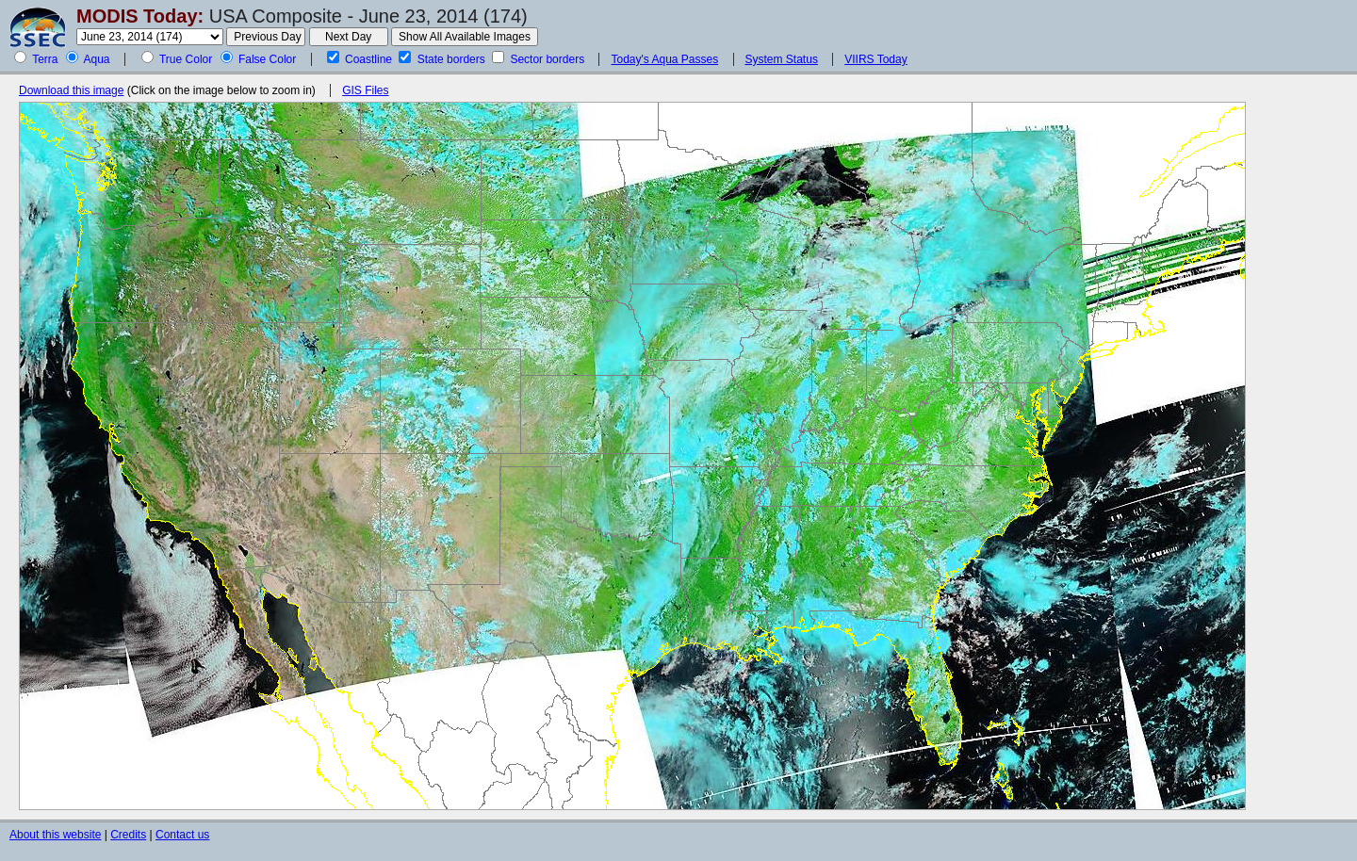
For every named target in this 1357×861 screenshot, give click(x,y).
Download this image (71, 90)
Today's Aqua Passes (664, 59)
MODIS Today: (140, 16)
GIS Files (365, 90)
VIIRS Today (875, 59)
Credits (128, 834)
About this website (55, 834)
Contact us (182, 834)
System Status (781, 59)
